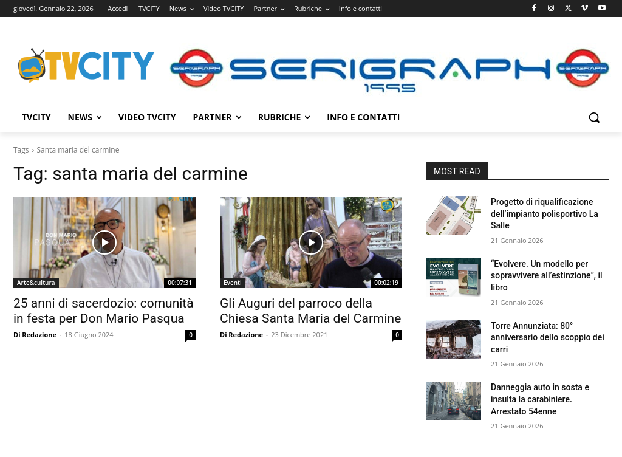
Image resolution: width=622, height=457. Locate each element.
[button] (594, 117)
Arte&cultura (36, 282)
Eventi (233, 282)
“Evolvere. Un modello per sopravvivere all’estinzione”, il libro (547, 275)
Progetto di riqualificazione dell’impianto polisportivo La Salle (544, 213)
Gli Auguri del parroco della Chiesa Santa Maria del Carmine (310, 311)
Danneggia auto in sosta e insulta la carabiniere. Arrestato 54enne (540, 399)
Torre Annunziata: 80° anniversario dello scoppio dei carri (547, 337)
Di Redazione (34, 334)
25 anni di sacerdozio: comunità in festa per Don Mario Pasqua (103, 311)
